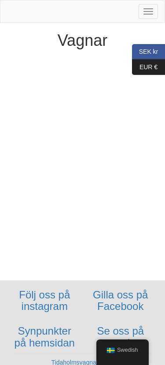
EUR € (145, 67)
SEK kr (145, 52)
